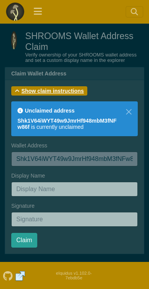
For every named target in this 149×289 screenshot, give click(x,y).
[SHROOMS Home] (15, 11)
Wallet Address (29, 145)
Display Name (28, 176)
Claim (24, 240)
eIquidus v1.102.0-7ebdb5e (74, 275)
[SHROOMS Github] (7, 275)
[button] (49, 91)
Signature (23, 206)
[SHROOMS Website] (20, 275)
